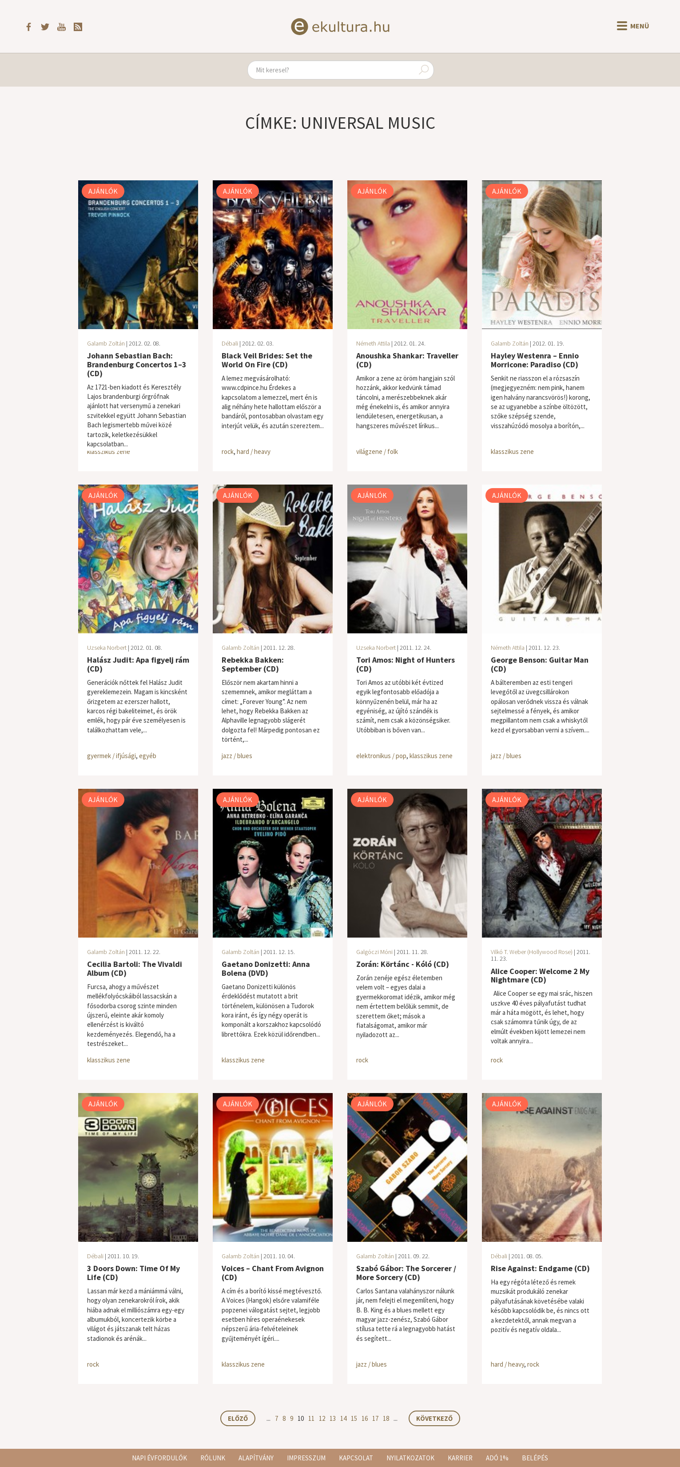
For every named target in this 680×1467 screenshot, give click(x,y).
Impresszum (306, 1458)
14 (343, 1418)
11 (311, 1418)
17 (375, 1418)
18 (386, 1418)
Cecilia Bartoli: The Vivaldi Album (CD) (134, 968)
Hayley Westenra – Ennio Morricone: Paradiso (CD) (535, 360)
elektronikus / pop (381, 755)
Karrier (460, 1458)
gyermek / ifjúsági (111, 755)
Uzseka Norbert (107, 648)
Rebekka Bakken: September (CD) (253, 664)
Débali (230, 343)
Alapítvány (256, 1458)
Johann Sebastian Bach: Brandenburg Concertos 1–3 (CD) (137, 364)
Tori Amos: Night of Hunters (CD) (405, 664)
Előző (238, 1418)
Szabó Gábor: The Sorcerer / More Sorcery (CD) (406, 1272)
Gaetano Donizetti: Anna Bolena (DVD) (266, 968)
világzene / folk (377, 451)
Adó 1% (497, 1458)
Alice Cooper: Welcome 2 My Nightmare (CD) (540, 975)
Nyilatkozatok (410, 1458)
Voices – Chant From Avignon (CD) (273, 1272)
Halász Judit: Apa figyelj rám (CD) (138, 664)
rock (228, 451)
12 (322, 1418)
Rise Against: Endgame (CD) (540, 1268)
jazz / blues (237, 755)
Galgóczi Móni (374, 952)
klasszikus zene (108, 451)
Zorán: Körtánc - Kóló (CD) (402, 964)
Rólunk (212, 1458)
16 (365, 1418)
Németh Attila (373, 343)
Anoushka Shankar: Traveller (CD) (407, 360)
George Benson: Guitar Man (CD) (540, 664)
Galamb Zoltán (106, 343)
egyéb (147, 755)
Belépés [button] (535, 1458)
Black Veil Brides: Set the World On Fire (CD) (267, 360)
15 (354, 1418)
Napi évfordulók (159, 1458)
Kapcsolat (356, 1458)
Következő (434, 1418)
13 (333, 1418)
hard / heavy (253, 451)
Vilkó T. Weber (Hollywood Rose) (532, 952)
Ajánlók (103, 191)
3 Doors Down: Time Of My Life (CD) (133, 1272)
